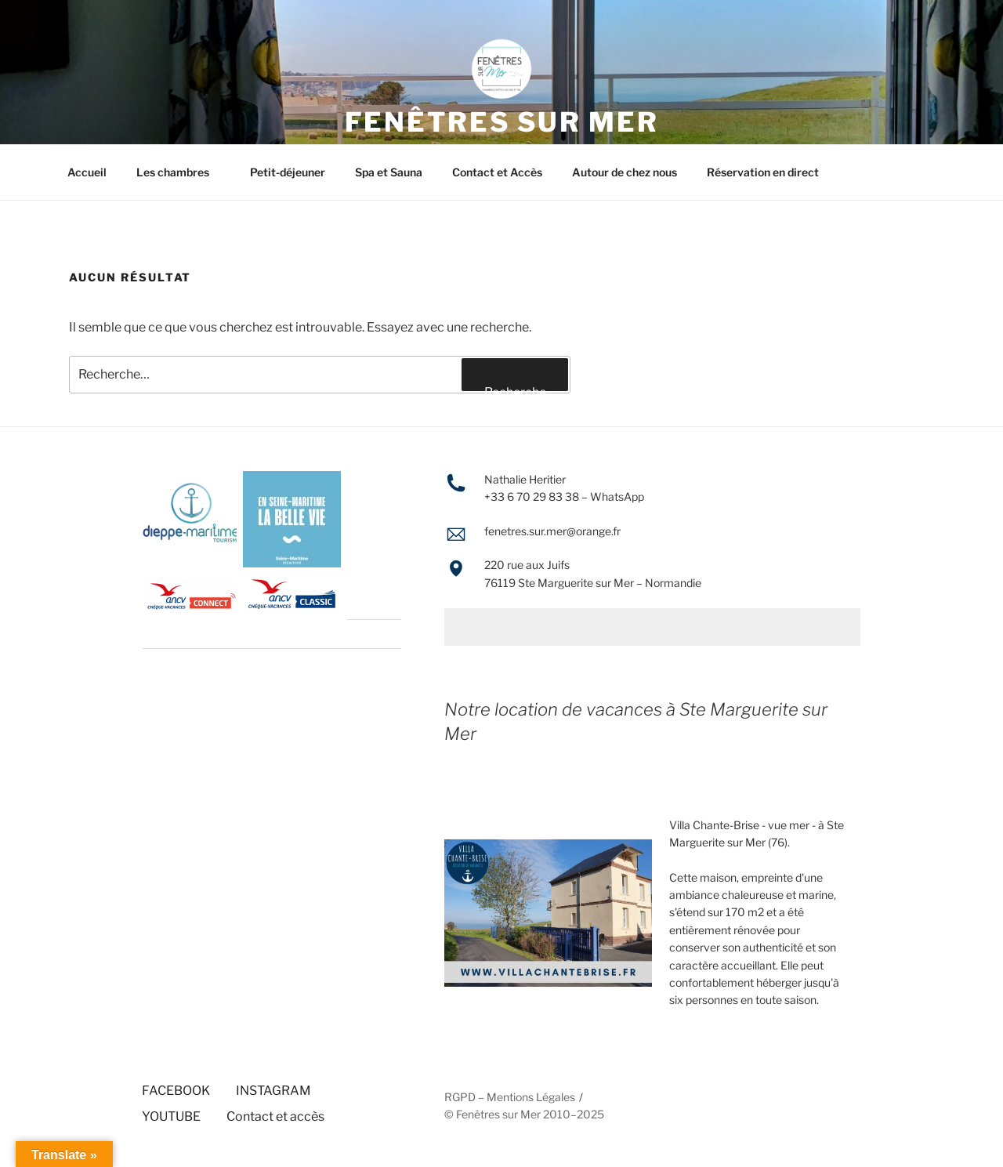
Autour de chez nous (624, 172)
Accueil (87, 172)
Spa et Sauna (388, 172)
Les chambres (180, 172)
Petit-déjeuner (287, 172)
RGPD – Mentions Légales (509, 1097)
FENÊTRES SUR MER (502, 122)
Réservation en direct (763, 172)
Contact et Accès (497, 172)
